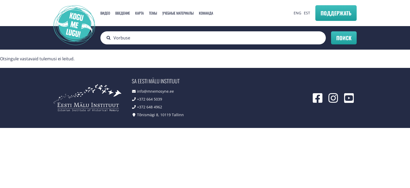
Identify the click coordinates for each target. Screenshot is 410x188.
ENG (297, 12)
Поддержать (336, 13)
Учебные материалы (178, 13)
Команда (206, 13)
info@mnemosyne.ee (155, 91)
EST (307, 12)
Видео (105, 13)
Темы (153, 13)
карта (139, 13)
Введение (122, 13)
